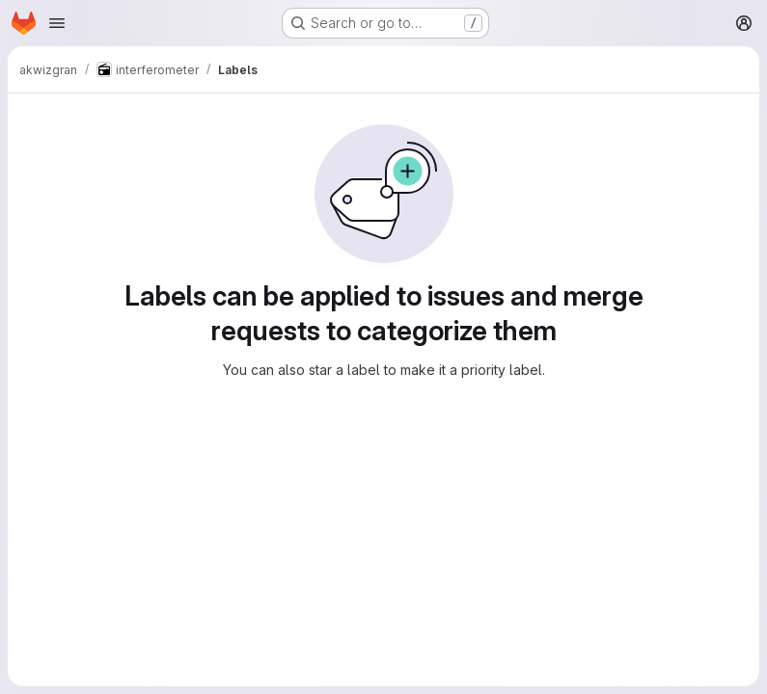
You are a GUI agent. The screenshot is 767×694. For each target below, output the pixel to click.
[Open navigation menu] (56, 23)
